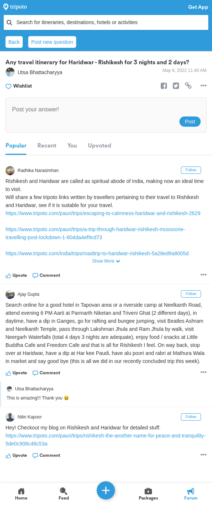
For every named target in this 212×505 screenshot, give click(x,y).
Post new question (52, 42)
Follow (191, 170)
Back (14, 42)
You (72, 146)
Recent (46, 146)
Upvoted (99, 146)
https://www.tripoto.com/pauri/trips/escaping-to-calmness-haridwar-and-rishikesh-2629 (102, 213)
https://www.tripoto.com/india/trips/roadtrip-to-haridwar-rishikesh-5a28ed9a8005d (97, 253)
